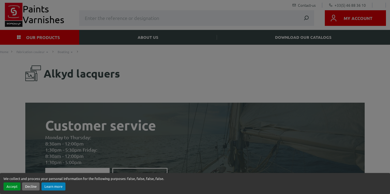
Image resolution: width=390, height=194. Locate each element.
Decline (31, 186)
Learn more (53, 186)
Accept (12, 186)
